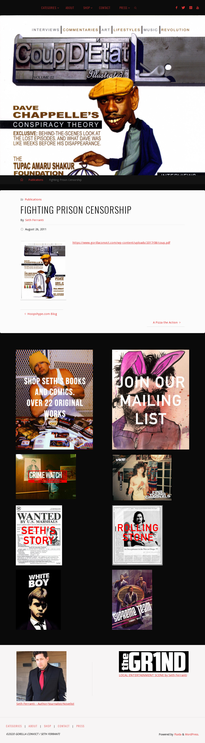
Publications (35, 179)
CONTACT (64, 726)
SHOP (47, 726)
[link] (136, 7)
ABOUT (33, 726)
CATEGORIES (14, 726)
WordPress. (192, 734)
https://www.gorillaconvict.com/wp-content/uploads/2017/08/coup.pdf (121, 242)
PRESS (80, 726)
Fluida (177, 734)
